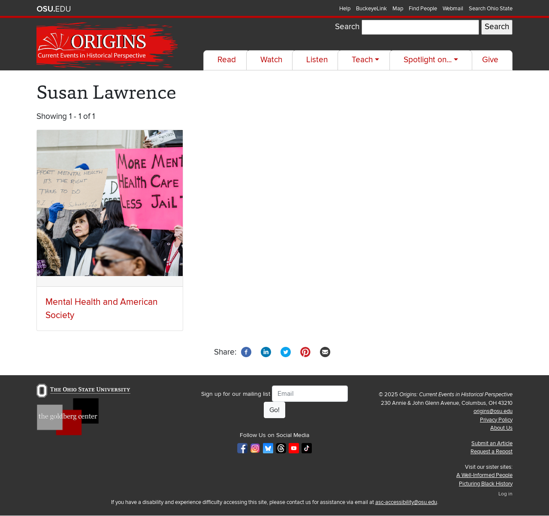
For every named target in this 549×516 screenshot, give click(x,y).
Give (490, 60)
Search (347, 27)
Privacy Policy (496, 419)
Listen (317, 60)
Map (397, 8)
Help (344, 8)
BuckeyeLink (371, 8)
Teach (362, 60)
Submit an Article (492, 443)
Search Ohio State (491, 8)
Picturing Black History (486, 483)
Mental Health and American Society (101, 309)
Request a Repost (492, 451)
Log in (505, 494)
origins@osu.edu (493, 411)
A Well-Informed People (484, 475)
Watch (271, 60)
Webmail (453, 8)
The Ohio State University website (53, 9)
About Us (501, 428)
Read (226, 60)
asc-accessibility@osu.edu (406, 502)
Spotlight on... (428, 60)
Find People (423, 8)
